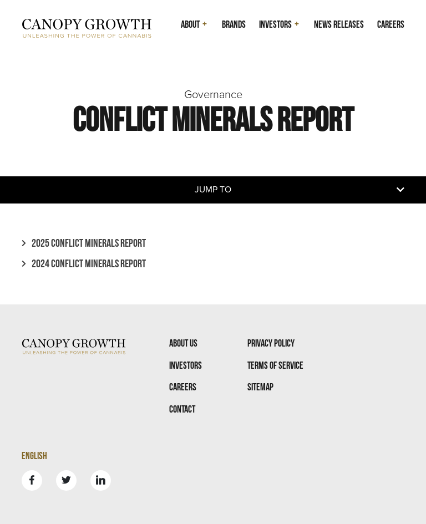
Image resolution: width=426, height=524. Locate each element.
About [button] (190, 24)
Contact (182, 409)
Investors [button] (275, 24)
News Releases (339, 24)
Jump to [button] (213, 189)
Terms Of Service (275, 365)
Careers (390, 24)
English (34, 455)
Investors (185, 365)
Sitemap (260, 386)
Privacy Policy (271, 343)
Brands (234, 24)
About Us (183, 343)
